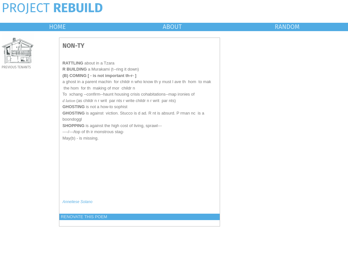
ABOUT (172, 26)
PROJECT (52, 8)
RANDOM (287, 26)
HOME (57, 26)
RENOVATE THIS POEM (84, 216)
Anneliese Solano (77, 202)
